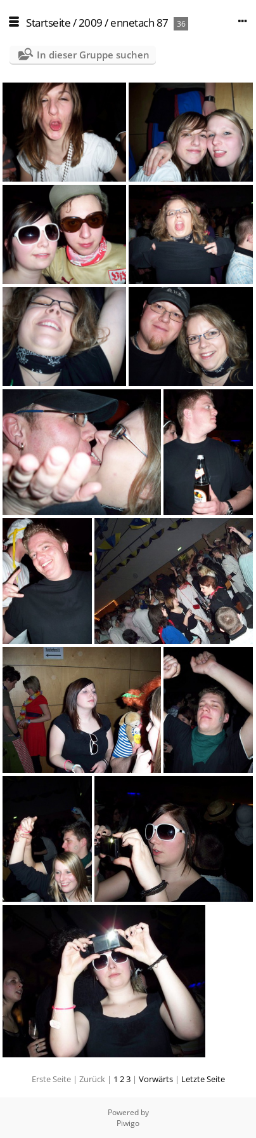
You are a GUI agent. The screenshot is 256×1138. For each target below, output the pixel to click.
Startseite (48, 22)
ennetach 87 (139, 22)
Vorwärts (156, 1079)
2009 (91, 22)
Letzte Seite (203, 1079)
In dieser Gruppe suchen (93, 54)
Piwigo (128, 1123)
